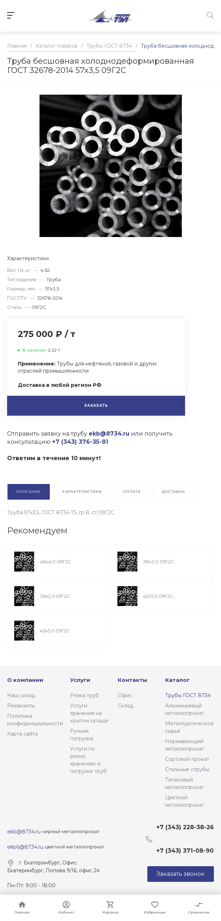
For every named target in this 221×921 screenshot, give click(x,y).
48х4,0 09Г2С (55, 561)
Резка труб (84, 695)
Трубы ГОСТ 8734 (188, 695)
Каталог (177, 680)
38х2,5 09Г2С (55, 596)
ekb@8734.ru (24, 831)
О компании (25, 680)
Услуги (80, 680)
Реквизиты (21, 705)
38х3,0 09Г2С (158, 561)
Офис (125, 695)
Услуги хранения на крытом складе (89, 713)
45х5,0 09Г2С (55, 630)
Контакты (132, 680)
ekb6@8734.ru (25, 847)
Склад (125, 705)
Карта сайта (22, 734)
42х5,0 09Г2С (158, 596)
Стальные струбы (187, 769)
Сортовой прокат (187, 759)
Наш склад (21, 695)
